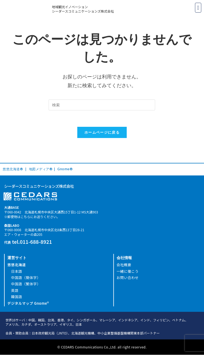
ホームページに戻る (102, 132)
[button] (198, 8)
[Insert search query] (102, 104)
